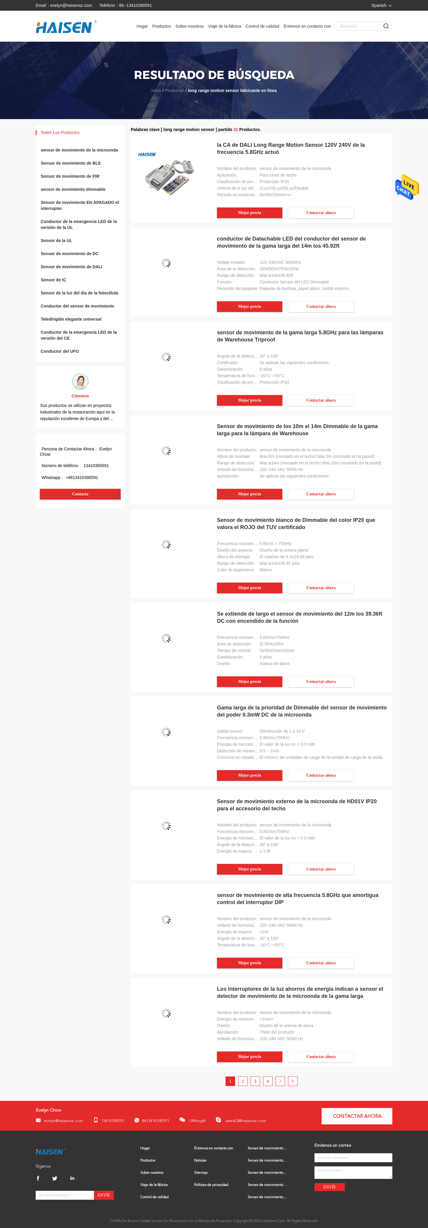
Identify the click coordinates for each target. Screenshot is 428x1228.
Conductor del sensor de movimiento (77, 306)
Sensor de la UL (56, 240)
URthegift (192, 1120)
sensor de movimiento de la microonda (79, 150)
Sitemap (200, 1173)
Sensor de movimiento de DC (69, 253)
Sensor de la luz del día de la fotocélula (79, 293)
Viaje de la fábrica (224, 26)
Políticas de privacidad (211, 1185)
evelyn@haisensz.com (71, 5)
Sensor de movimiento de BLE (71, 163)
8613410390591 (151, 1120)
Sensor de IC (53, 279)
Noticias (200, 1161)
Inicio (156, 90)
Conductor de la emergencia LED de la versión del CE (79, 335)
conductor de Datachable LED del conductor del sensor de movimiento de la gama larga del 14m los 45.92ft (291, 242)
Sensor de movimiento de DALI (71, 266)
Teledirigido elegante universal (71, 319)
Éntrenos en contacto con (307, 26)
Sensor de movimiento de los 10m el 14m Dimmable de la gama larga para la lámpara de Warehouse (297, 429)
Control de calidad (262, 26)
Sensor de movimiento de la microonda (267, 1148)
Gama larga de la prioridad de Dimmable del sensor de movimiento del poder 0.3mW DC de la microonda (302, 711)
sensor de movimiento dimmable (73, 189)
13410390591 (108, 1120)
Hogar (142, 26)
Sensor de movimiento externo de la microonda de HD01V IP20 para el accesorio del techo (297, 805)
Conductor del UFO (60, 351)
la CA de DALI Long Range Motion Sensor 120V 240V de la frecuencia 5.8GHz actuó (291, 148)
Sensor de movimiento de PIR (70, 176)
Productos (161, 26)
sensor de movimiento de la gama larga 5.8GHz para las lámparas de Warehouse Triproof (300, 336)
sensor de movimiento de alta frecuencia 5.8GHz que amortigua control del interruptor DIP (297, 898)
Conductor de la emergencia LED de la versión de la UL (79, 224)
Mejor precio (249, 212)
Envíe (104, 1195)
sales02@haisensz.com (240, 1120)
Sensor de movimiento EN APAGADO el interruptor (80, 205)
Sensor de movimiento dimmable (267, 1185)
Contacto (80, 494)
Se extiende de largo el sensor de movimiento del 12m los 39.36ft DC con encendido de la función (299, 617)
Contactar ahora (321, 212)
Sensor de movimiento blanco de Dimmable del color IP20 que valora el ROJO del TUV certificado (296, 523)
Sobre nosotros (189, 26)
